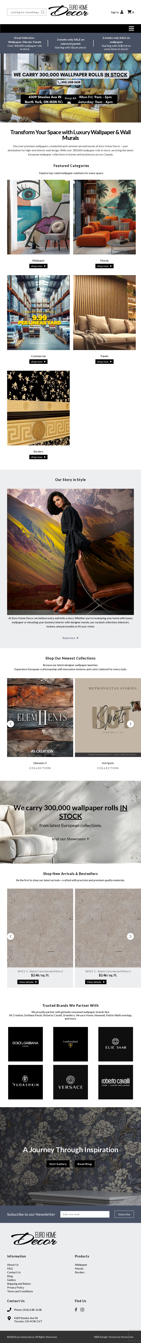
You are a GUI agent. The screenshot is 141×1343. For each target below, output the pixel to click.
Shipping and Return (19, 1283)
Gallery (11, 1279)
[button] (131, 28)
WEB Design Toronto (105, 1336)
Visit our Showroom (70, 839)
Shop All (70, 98)
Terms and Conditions (20, 1291)
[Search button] (42, 12)
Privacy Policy (15, 1287)
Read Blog (85, 1163)
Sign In (117, 12)
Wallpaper (81, 1264)
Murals (79, 1268)
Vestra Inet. (127, 1336)
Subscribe (124, 1214)
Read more (70, 637)
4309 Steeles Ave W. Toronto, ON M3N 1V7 (28, 1319)
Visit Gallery (58, 1163)
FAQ (10, 1268)
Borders (80, 1272)
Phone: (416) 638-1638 (28, 1309)
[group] (40, 725)
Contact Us (14, 1272)
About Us (13, 1264)
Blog (10, 1276)
